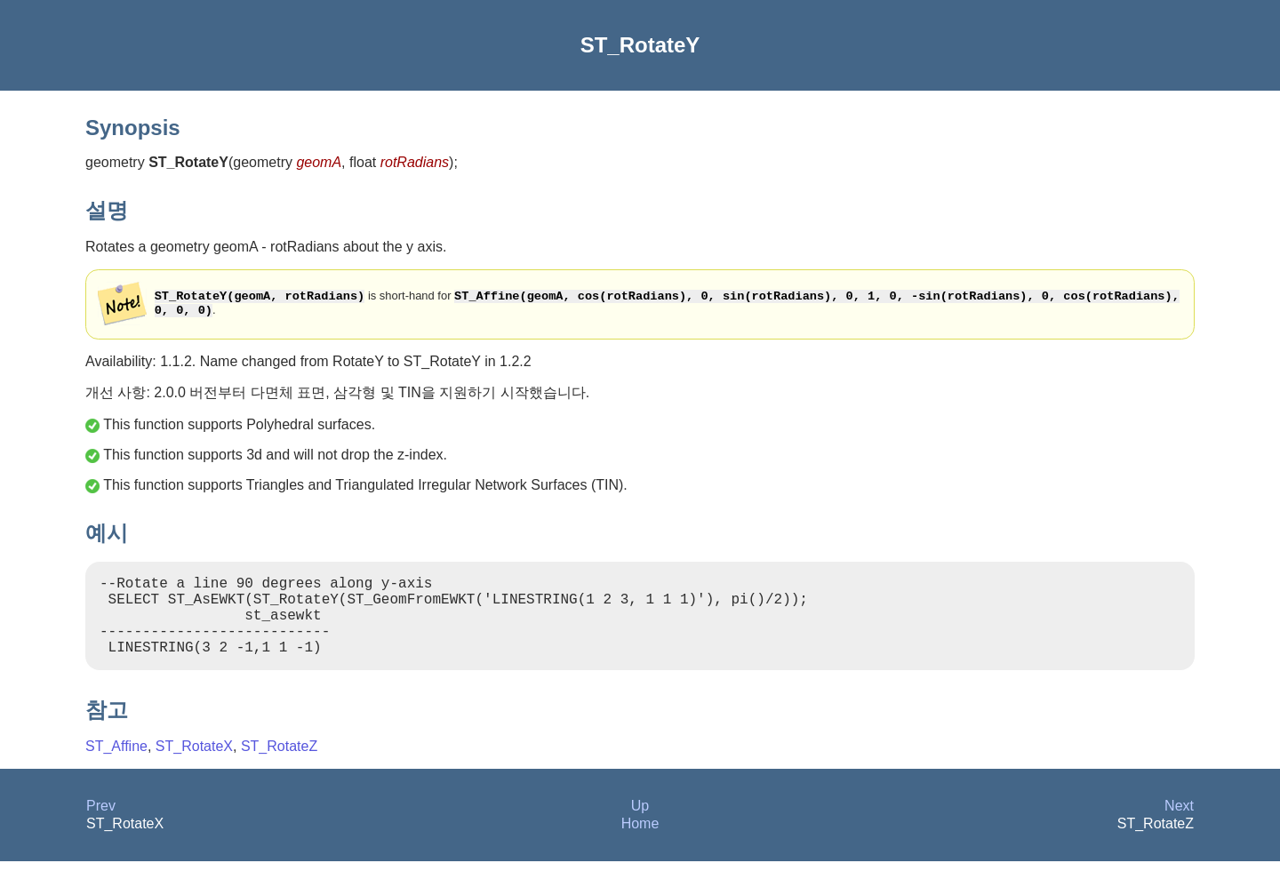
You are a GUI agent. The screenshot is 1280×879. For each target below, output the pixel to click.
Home (640, 841)
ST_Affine (116, 763)
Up (640, 823)
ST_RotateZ (279, 763)
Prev (101, 823)
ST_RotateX (194, 763)
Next (1179, 823)
